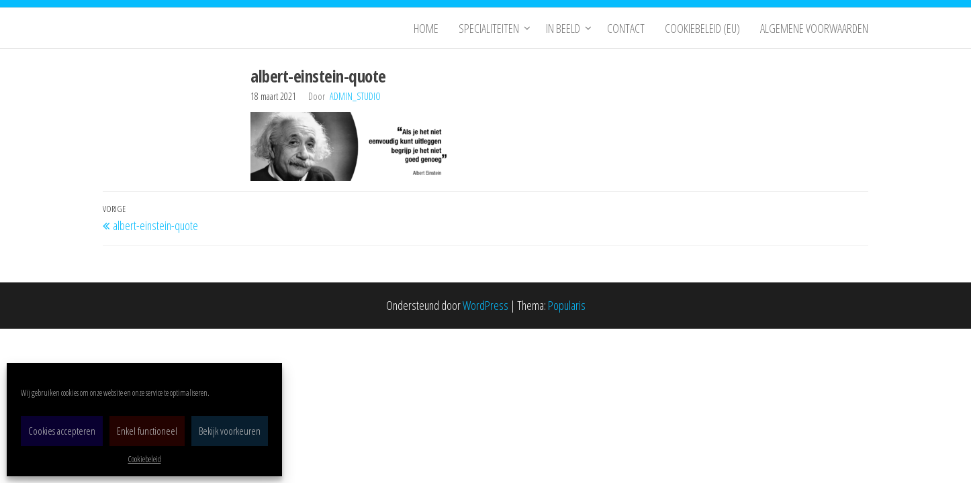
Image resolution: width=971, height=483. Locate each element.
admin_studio (355, 96)
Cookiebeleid (144, 459)
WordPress (485, 305)
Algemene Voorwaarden (814, 28)
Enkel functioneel (147, 430)
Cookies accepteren (61, 430)
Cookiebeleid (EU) (702, 28)
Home (426, 28)
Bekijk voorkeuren (230, 430)
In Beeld (563, 28)
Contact (626, 28)
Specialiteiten (489, 28)
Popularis (567, 305)
